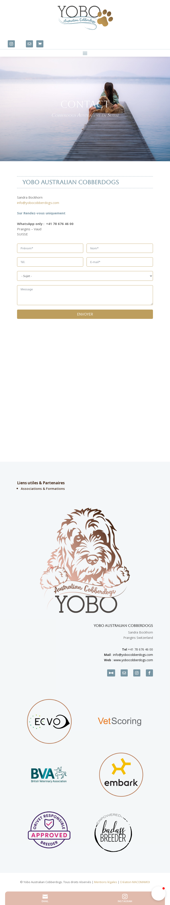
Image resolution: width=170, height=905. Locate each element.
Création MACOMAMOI (135, 882)
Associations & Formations (43, 488)
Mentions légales (105, 882)
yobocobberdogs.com (137, 655)
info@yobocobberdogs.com (38, 202)
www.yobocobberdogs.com (133, 660)
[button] (158, 893)
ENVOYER (85, 314)
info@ (117, 655)
